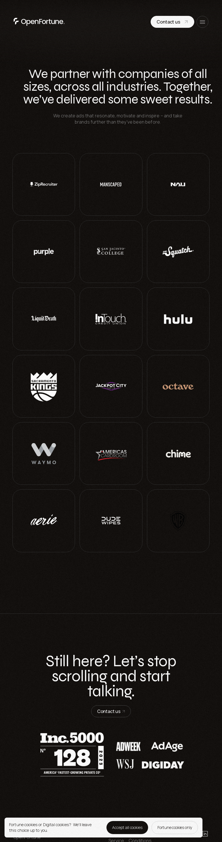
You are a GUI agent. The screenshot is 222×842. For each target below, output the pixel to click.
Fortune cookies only (174, 827)
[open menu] (202, 22)
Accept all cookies (127, 827)
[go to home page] (39, 21)
